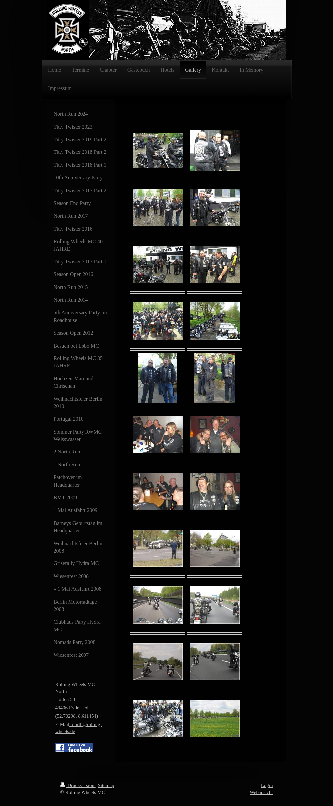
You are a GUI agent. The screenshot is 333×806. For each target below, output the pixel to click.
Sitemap (106, 785)
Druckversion (78, 785)
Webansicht (261, 792)
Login (267, 785)
